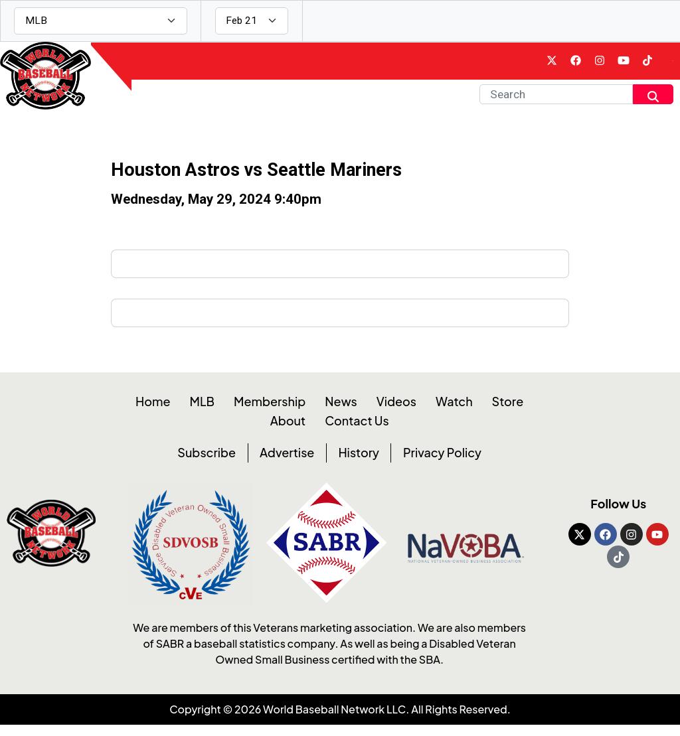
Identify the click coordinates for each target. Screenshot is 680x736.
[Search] (556, 102)
